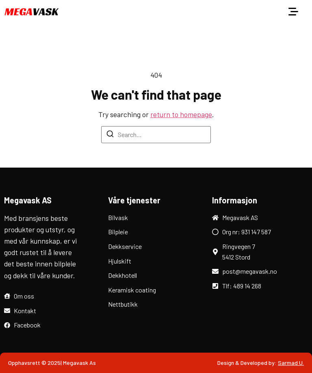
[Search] (110, 135)
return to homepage (181, 114)
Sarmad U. (291, 362)
